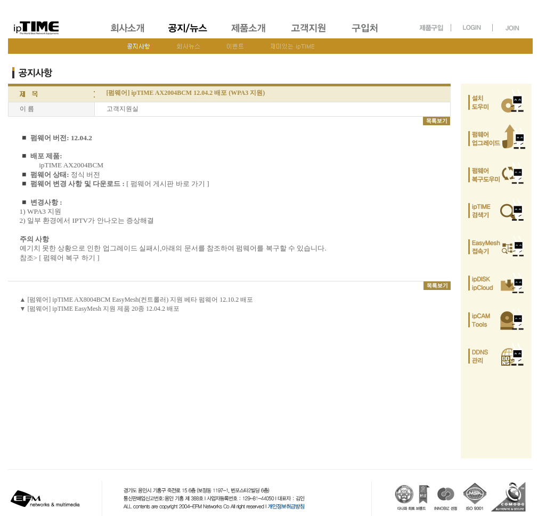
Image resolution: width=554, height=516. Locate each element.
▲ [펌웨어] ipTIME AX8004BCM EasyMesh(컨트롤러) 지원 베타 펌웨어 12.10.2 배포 (137, 299)
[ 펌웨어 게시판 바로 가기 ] (167, 184)
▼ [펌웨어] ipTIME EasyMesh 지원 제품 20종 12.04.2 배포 (100, 308)
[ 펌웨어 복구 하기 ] (69, 258)
